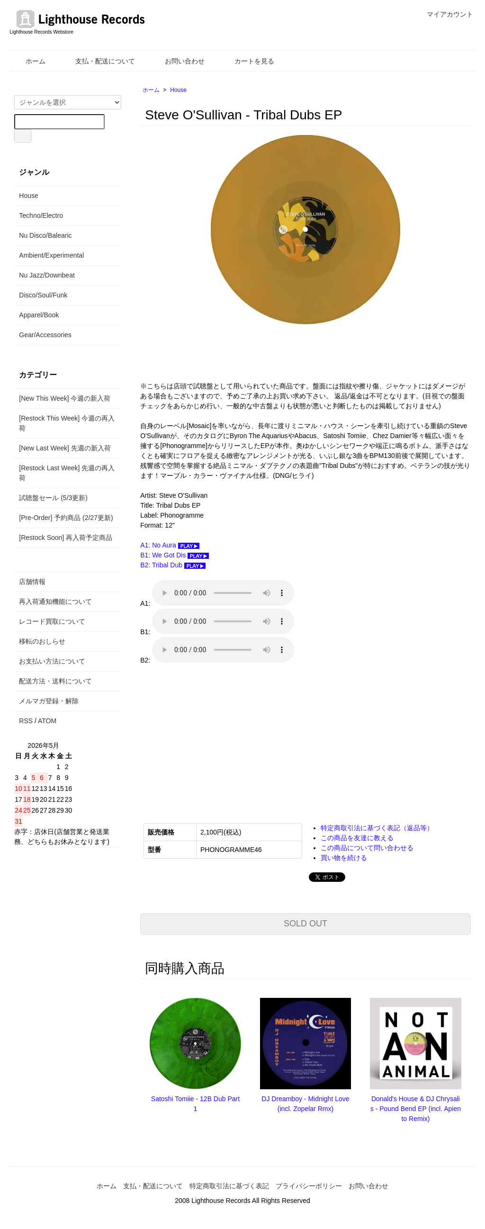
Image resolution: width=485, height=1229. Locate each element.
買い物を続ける (344, 857)
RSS (26, 721)
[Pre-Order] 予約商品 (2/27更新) (66, 517)
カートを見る (247, 61)
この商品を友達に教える (357, 838)
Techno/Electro (41, 215)
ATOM (47, 721)
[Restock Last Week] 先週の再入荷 (67, 473)
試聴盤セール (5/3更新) (53, 498)
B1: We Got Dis (174, 555)
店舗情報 (32, 581)
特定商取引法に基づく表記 (229, 1186)
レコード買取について (52, 621)
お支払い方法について (52, 661)
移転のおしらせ (42, 641)
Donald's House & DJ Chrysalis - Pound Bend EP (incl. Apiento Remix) (415, 1108)
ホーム (28, 61)
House (178, 90)
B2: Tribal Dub (173, 565)
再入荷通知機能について (55, 601)
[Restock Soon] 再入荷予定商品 (65, 537)
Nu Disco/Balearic (45, 235)
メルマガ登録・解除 (49, 701)
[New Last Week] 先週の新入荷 (64, 448)
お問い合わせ (178, 61)
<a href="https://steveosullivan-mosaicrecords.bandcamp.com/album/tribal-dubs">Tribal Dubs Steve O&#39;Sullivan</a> (235, 742)
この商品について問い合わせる (367, 848)
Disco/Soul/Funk (43, 295)
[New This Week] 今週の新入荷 (64, 398)
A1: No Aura (169, 545)
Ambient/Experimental (51, 255)
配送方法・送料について (55, 681)
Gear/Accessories (45, 335)
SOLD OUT (305, 923)
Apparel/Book (39, 315)
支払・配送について (98, 61)
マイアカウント (445, 14)
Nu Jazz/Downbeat (47, 275)
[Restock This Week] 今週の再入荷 (67, 423)
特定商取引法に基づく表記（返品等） (377, 828)
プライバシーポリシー (309, 1186)
